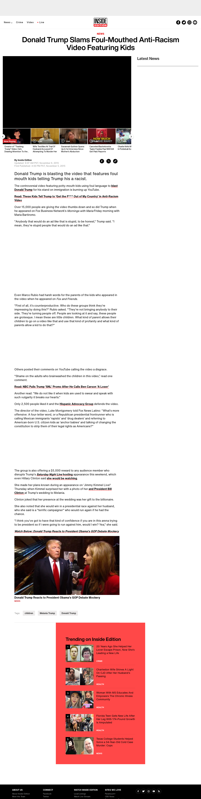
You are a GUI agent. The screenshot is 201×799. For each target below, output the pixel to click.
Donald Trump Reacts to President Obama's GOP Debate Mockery (57, 597)
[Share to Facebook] (101, 161)
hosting (55, 474)
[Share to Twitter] (108, 161)
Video (30, 22)
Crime (19, 22)
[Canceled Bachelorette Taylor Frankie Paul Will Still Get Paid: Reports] (101, 140)
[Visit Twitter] (143, 791)
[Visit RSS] (158, 791)
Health (100, 684)
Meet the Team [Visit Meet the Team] (18, 796)
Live (41, 22)
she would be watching (62, 478)
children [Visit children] (29, 613)
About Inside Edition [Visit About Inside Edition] (21, 793)
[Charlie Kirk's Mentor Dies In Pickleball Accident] (130, 140)
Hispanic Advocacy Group (76, 404)
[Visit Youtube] (153, 791)
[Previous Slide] (2, 136)
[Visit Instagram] (148, 791)
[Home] (100, 22)
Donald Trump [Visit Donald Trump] (69, 613)
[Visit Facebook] (138, 791)
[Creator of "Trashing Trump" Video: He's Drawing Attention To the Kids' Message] (16, 140)
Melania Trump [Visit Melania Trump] (47, 613)
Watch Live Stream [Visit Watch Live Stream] (82, 796)
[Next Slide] (131, 136)
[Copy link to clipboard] (115, 161)
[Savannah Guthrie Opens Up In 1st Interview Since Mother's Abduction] (73, 140)
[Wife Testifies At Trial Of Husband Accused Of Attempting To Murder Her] (45, 140)
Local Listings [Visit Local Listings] (80, 793)
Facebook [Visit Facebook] (47, 793)
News (7, 22)
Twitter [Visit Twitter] (46, 796)
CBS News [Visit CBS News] (109, 796)
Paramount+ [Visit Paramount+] (110, 793)
